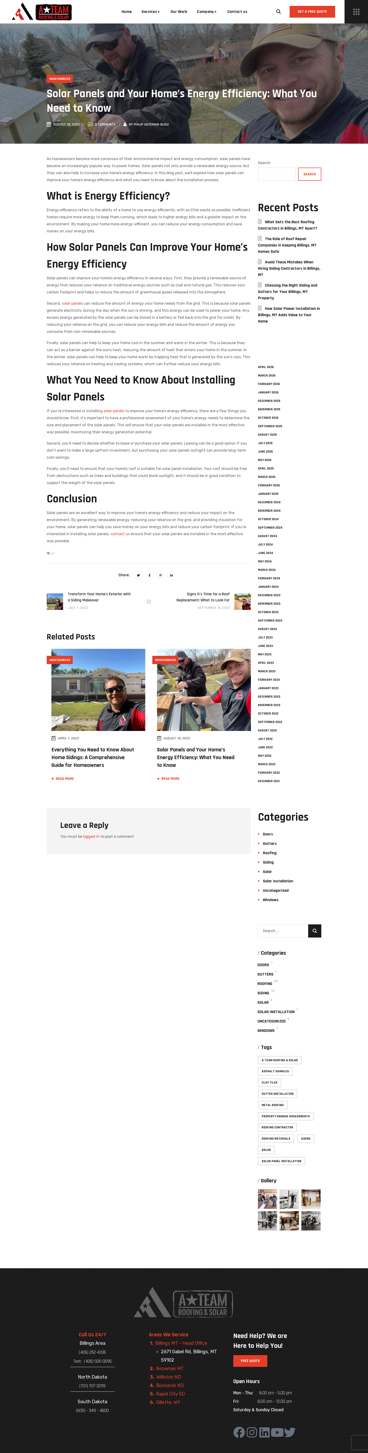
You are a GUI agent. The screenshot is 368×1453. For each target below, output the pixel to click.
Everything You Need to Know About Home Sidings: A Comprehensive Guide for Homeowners (92, 757)
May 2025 (264, 460)
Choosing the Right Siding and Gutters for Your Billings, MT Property (287, 292)
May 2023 (265, 654)
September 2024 (270, 528)
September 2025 (270, 426)
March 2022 (266, 764)
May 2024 (265, 561)
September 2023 (270, 621)
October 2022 (268, 713)
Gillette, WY (168, 1402)
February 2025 (269, 485)
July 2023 (265, 637)
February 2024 (269, 578)
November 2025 (269, 409)
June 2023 (265, 646)
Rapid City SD (170, 1394)
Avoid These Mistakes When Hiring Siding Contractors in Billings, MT (289, 268)
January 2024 (268, 587)
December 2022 (269, 697)
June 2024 (265, 553)
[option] (96, 720)
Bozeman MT (170, 1368)
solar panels (72, 303)
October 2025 (268, 418)
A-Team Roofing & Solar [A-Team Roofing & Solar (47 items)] (280, 1060)
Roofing (269, 853)
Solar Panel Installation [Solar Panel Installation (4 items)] (281, 1161)
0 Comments (101, 124)
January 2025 (268, 494)
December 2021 (269, 781)
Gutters (270, 843)
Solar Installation (278, 881)
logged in (91, 836)
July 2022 (265, 739)
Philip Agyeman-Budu (151, 124)
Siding (268, 862)
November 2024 (269, 511)
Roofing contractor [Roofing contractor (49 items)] (277, 1127)
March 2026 (267, 375)
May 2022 (264, 756)
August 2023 (267, 629)
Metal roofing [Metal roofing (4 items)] (273, 1105)
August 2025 (267, 435)
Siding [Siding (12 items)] (305, 1139)
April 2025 (266, 468)
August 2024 (267, 536)
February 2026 (269, 384)
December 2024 (269, 502)
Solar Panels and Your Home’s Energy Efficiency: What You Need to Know (195, 757)
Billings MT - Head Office (181, 1343)
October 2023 (268, 612)
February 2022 (269, 773)
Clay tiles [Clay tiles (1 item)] (269, 1082)
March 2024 (267, 570)
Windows (271, 900)
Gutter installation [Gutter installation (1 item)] (278, 1094)
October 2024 (268, 519)
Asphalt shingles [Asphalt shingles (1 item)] (275, 1071)
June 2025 (265, 452)
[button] (278, 11)
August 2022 (267, 730)
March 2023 (267, 671)
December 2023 (269, 595)
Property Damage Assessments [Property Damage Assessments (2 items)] (286, 1116)
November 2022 (269, 705)
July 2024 (265, 544)
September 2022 (270, 722)
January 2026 (268, 392)
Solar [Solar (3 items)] (266, 1150)
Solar (267, 871)
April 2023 (266, 663)
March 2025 (266, 477)
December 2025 (269, 401)
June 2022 (265, 747)
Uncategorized (59, 79)
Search (264, 163)
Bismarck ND (170, 1385)
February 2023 (269, 680)
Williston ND (168, 1377)
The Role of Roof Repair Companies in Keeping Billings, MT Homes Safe (287, 245)
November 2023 (269, 604)
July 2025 (265, 443)
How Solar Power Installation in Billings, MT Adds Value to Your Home (289, 315)
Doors (268, 834)
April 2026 (266, 367)
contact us (120, 534)
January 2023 (268, 688)
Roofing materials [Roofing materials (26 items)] (276, 1139)
